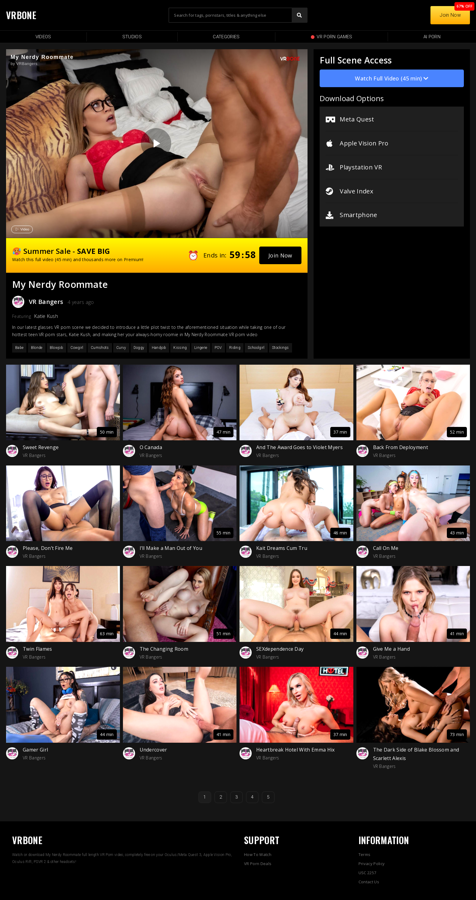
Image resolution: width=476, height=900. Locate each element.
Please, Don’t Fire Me (48, 548)
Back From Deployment (400, 447)
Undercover (153, 749)
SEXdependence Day (280, 649)
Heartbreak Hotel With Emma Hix (295, 749)
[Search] (299, 15)
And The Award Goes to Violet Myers (299, 447)
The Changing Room (164, 649)
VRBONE (21, 15)
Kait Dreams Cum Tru (281, 548)
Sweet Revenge (41, 447)
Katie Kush (46, 316)
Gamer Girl (35, 749)
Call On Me (386, 548)
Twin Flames (37, 649)
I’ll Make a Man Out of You (171, 548)
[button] (280, 255)
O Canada (151, 447)
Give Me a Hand (391, 649)
